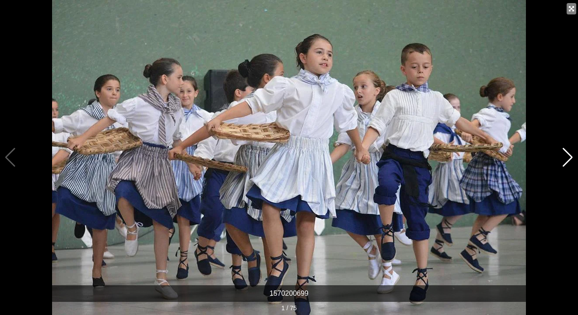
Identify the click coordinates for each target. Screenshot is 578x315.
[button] (568, 157)
